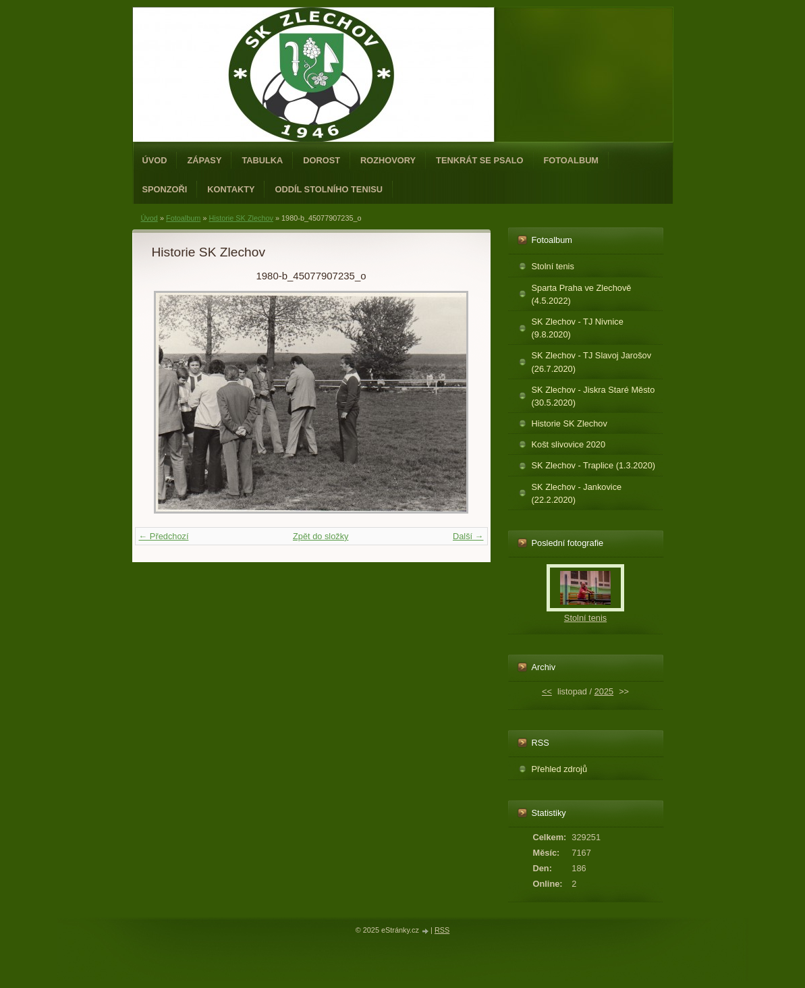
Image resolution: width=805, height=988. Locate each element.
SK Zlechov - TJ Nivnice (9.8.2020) (577, 328)
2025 (603, 691)
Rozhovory (388, 160)
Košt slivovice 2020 (569, 444)
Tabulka (262, 160)
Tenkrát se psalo (479, 160)
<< (547, 691)
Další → (468, 536)
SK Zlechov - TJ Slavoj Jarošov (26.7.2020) (592, 361)
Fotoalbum (571, 160)
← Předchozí (164, 536)
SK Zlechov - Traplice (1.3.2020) (594, 465)
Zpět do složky (321, 536)
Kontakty (230, 189)
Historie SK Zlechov (241, 218)
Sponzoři (165, 189)
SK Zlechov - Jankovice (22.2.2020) (577, 493)
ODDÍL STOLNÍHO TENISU (329, 189)
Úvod (154, 160)
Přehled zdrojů (560, 769)
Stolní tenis (553, 266)
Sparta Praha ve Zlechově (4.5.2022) (582, 294)
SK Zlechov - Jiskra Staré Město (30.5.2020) (593, 396)
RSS (442, 930)
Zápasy (204, 160)
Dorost (321, 160)
